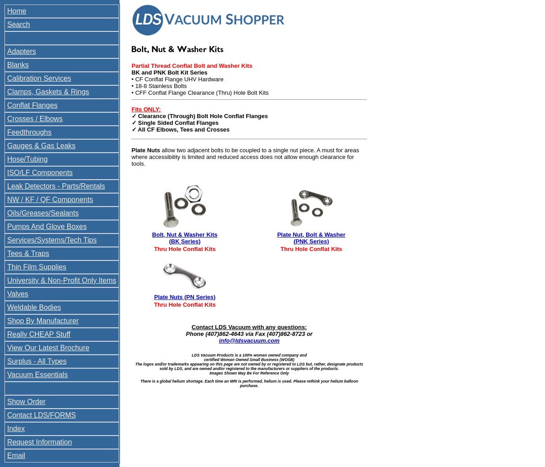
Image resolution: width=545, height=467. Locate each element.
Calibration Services (39, 78)
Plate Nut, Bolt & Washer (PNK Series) (311, 238)
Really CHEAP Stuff (39, 334)
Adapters (21, 51)
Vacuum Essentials (37, 375)
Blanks (18, 65)
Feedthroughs (29, 132)
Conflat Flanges (32, 105)
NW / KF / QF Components (50, 199)
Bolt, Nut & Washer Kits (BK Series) (184, 238)
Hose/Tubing (27, 159)
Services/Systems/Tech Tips (52, 240)
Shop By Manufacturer (43, 321)
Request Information (39, 442)
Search (18, 24)
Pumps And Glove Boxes (47, 226)
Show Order (26, 401)
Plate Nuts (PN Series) (185, 297)
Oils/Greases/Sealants (43, 213)
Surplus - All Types (36, 361)
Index (16, 428)
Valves (17, 294)
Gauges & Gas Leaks (41, 146)
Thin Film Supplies (36, 267)
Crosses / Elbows (35, 119)
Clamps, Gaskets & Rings (48, 92)
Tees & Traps (28, 253)
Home (17, 11)
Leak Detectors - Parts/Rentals (56, 186)
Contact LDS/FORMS (41, 415)
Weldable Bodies (34, 307)
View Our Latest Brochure (48, 348)
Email (16, 455)
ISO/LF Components (40, 172)
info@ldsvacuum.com (249, 340)
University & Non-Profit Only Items (61, 280)
